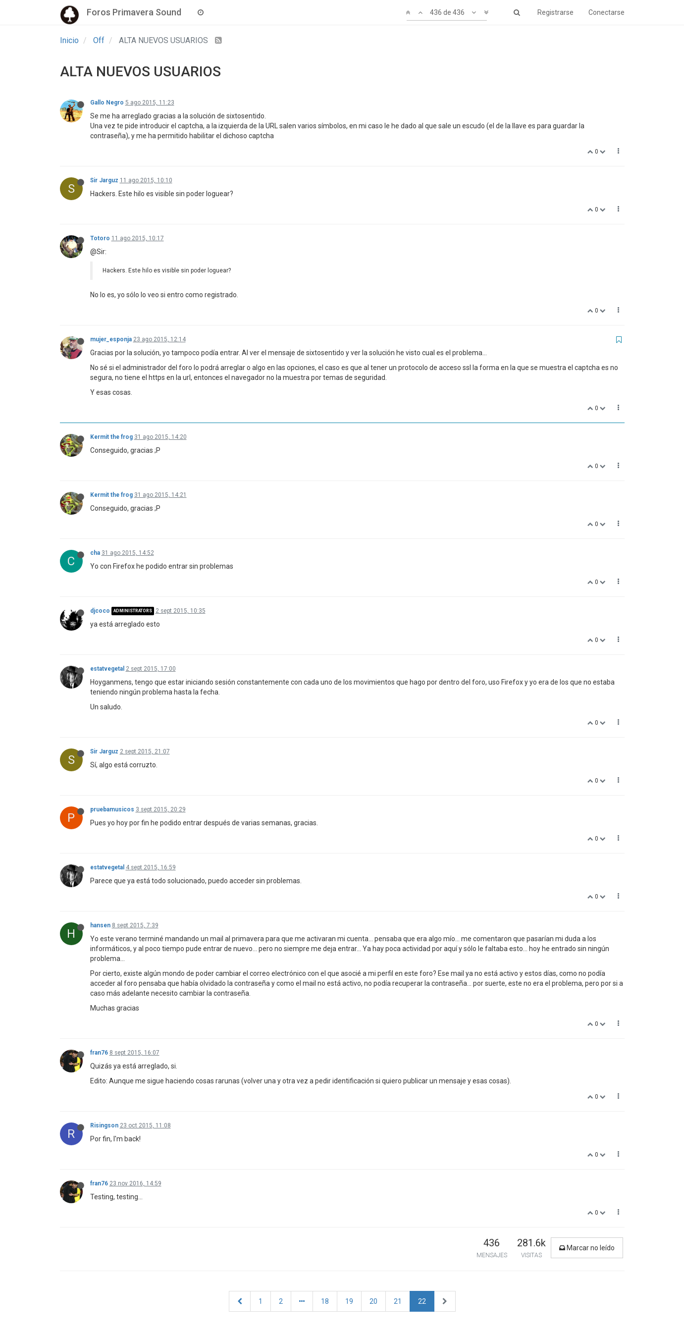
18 (325, 1301)
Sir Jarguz (104, 180)
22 (422, 1301)
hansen (100, 925)
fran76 (99, 1052)
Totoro (100, 238)
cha (95, 552)
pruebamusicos (112, 809)
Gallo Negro (107, 102)
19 (349, 1301)
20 (373, 1301)
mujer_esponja (111, 339)
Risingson (104, 1125)
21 (398, 1301)
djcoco (100, 610)
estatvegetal (107, 668)
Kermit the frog (111, 436)
